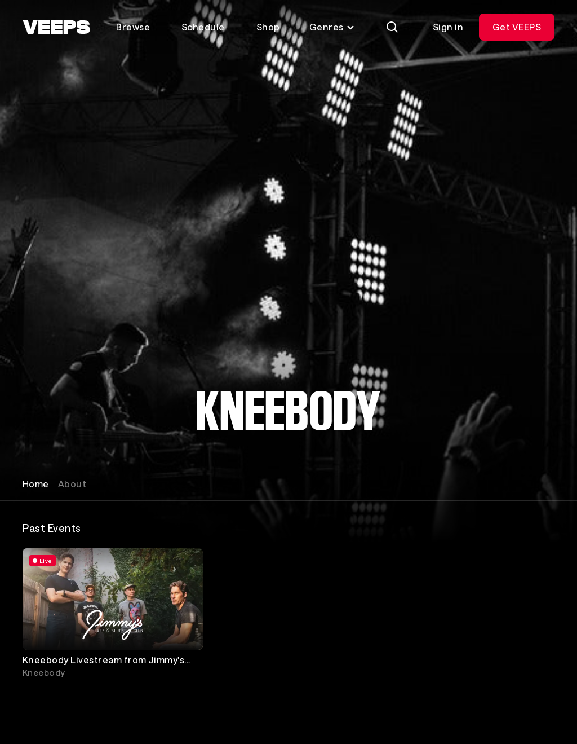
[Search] (392, 27)
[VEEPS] (56, 27)
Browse (133, 26)
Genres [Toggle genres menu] (332, 26)
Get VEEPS (516, 26)
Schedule (203, 26)
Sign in (448, 26)
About (72, 483)
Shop (268, 26)
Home (36, 483)
